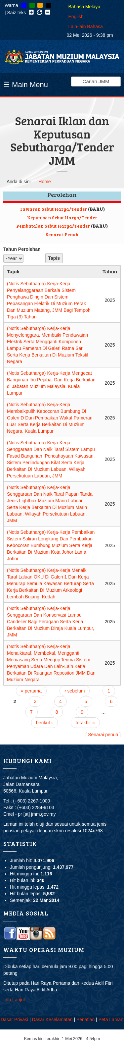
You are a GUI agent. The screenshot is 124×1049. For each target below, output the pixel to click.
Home (44, 181)
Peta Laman (111, 1019)
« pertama (31, 690)
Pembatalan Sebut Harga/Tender (53, 226)
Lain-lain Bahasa (85, 26)
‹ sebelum (74, 690)
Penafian (85, 1019)
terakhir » (85, 722)
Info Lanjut (14, 999)
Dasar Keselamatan (52, 1019)
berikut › (44, 722)
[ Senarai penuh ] (103, 734)
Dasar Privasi (14, 1019)
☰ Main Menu (25, 85)
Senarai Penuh (62, 234)
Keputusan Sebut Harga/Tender (62, 217)
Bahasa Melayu (84, 6)
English (76, 16)
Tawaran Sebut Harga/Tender (53, 209)
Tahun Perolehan (22, 249)
